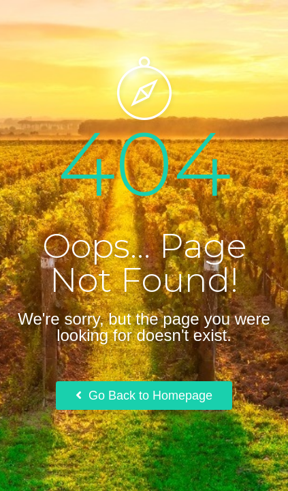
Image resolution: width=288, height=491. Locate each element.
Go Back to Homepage (144, 395)
